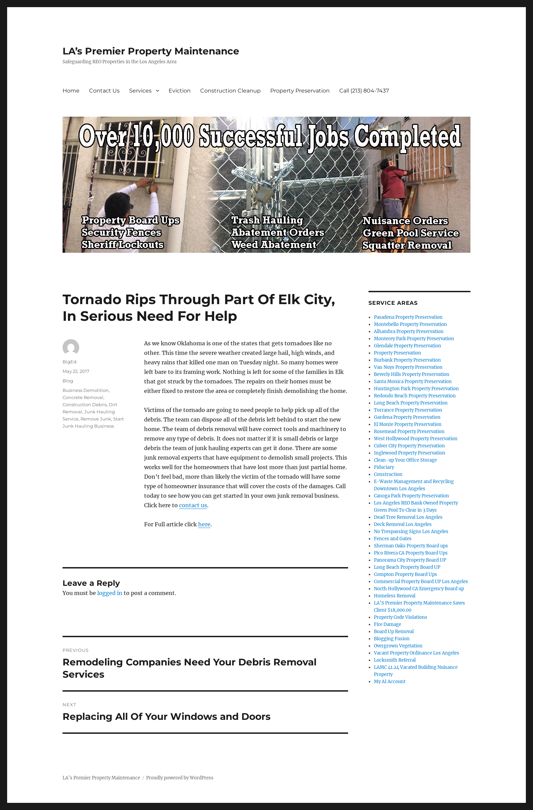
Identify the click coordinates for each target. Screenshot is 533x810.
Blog (68, 380)
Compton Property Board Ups (405, 574)
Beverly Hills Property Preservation (411, 374)
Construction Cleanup (230, 90)
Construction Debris (85, 404)
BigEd (69, 361)
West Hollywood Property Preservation (416, 439)
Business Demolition (86, 390)
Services (140, 90)
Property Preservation (300, 90)
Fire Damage (387, 624)
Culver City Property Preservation (409, 446)
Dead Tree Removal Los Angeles (408, 517)
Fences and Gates (393, 539)
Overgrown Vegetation (398, 646)
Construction (388, 474)
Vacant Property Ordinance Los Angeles (416, 653)
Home (71, 90)
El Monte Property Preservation (408, 424)
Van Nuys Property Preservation (408, 367)
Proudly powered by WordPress (179, 778)
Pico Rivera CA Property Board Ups (411, 553)
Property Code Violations (400, 617)
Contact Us (104, 90)
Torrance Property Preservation (408, 410)
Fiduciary (384, 467)
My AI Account (390, 681)
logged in (109, 593)
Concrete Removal (83, 397)
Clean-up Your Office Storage (405, 460)
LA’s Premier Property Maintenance (151, 51)
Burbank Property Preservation (407, 360)
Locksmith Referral (395, 660)
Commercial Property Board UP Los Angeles (421, 581)
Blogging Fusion (392, 639)
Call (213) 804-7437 (364, 90)
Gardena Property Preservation (407, 417)
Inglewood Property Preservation (409, 453)
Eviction (180, 90)
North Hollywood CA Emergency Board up (419, 589)
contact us (193, 505)
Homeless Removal (394, 596)
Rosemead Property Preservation (409, 431)
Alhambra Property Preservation (409, 331)
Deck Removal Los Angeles (403, 524)
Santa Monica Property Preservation (413, 381)
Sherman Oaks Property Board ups (411, 546)
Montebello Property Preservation (410, 324)
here (204, 524)
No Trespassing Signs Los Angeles (411, 531)
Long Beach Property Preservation (411, 403)
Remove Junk (96, 418)
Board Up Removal (394, 631)
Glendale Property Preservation (407, 346)
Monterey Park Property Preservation (414, 339)
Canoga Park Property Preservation (411, 496)
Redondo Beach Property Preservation (415, 396)
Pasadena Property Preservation (408, 317)
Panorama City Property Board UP (410, 560)
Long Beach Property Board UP (407, 567)
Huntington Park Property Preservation (416, 389)
